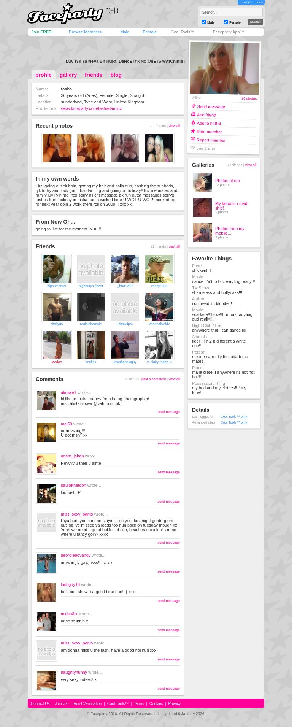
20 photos (249, 99)
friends (94, 75)
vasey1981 (159, 286)
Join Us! (61, 704)
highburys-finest (91, 286)
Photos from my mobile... (229, 230)
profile (43, 75)
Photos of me (227, 180)
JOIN (259, 2)
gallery (68, 75)
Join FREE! (42, 32)
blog (116, 75)
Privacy (174, 704)
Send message (211, 106)
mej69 (66, 424)
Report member (211, 139)
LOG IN (246, 2)
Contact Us (40, 704)
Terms (139, 704)
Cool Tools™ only (234, 417)
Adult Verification (87, 704)
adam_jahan (72, 456)
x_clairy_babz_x (159, 362)
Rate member (209, 131)
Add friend (206, 114)
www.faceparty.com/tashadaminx (91, 108)
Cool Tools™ (182, 32)
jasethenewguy (125, 362)
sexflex (91, 362)
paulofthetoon (73, 485)
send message (168, 412)
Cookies (156, 704)
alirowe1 (68, 392)
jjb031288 (124, 286)
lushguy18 (70, 584)
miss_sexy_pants (77, 514)
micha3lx (69, 613)
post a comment (153, 379)
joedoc (57, 362)
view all (174, 126)
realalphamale (91, 324)
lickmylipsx (125, 324)
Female (150, 32)
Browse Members (85, 32)
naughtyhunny (74, 672)
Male (124, 32)
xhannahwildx (159, 324)
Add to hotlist (209, 123)
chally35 (56, 324)
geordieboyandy (75, 555)
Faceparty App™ (228, 32)
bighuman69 (56, 286)
